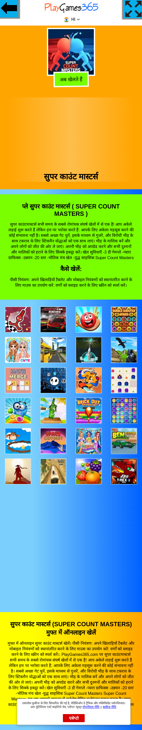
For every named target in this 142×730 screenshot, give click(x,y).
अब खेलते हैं (70, 79)
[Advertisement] (71, 132)
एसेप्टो (74, 718)
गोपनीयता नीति (90, 707)
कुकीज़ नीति (109, 707)
